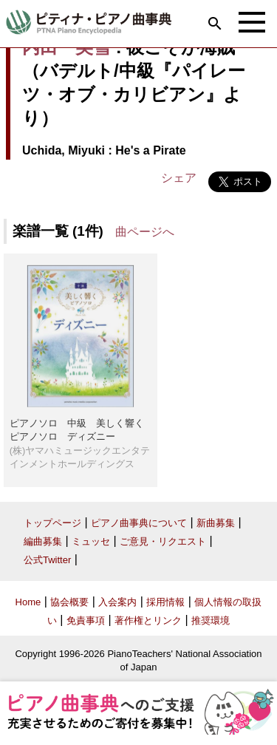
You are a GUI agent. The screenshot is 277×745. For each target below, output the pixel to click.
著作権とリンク (148, 620)
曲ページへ (144, 231)
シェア (178, 177)
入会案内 (117, 602)
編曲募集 (43, 541)
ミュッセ (91, 541)
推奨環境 (210, 620)
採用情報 (165, 602)
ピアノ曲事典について (139, 522)
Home (28, 602)
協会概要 (69, 602)
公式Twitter (47, 559)
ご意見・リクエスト (163, 541)
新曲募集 (215, 522)
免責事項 (85, 620)
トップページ (52, 522)
